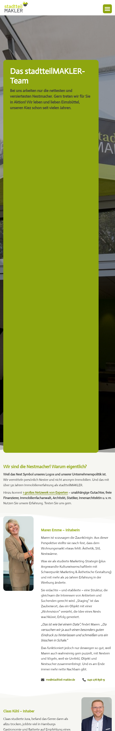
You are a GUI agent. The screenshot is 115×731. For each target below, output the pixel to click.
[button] (107, 8)
